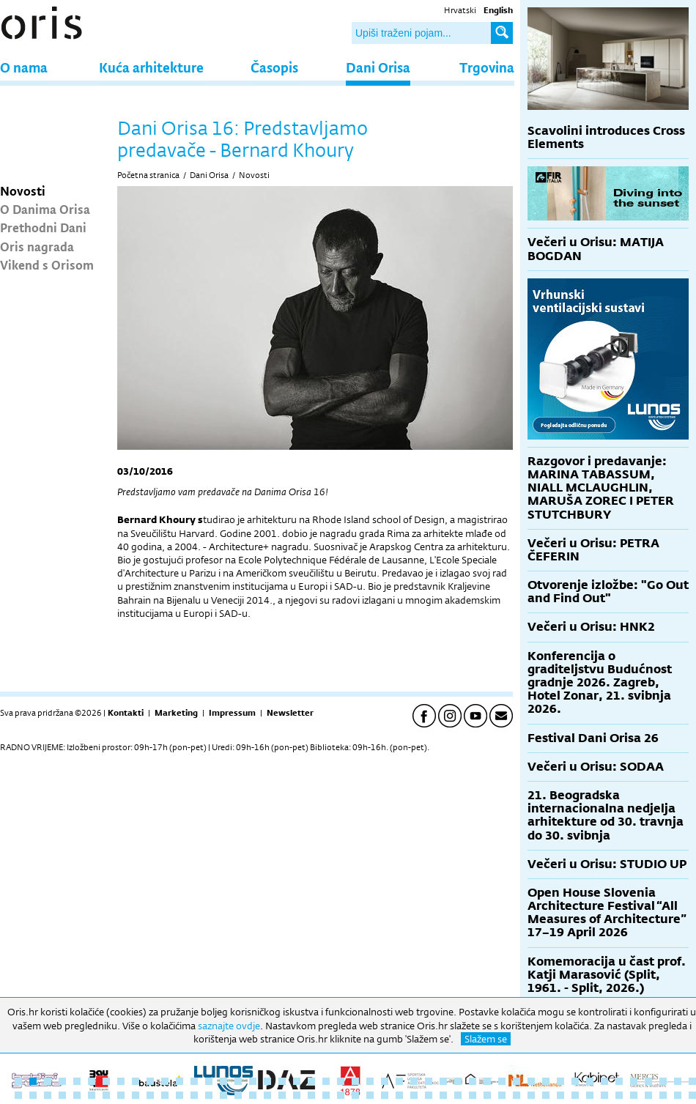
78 (458, 1095)
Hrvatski (460, 10)
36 (531, 1081)
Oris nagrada (37, 246)
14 (208, 1081)
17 (252, 1081)
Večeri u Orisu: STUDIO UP (606, 864)
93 (677, 1095)
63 (238, 1095)
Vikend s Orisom (47, 264)
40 (589, 1081)
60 (194, 1095)
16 (238, 1081)
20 (296, 1081)
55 (121, 1095)
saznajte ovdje (229, 1025)
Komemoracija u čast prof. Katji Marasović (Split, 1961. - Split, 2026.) (606, 975)
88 (604, 1095)
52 (77, 1095)
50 (47, 1095)
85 (560, 1095)
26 (384, 1081)
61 (208, 1095)
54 (106, 1095)
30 (443, 1081)
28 (414, 1081)
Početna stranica (148, 175)
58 (165, 1095)
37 (545, 1081)
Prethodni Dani (43, 227)
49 (33, 1095)
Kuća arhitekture (151, 67)
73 (384, 1095)
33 (487, 1081)
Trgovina (486, 67)
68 (311, 1095)
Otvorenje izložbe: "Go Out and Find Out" (608, 591)
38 (560, 1081)
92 (663, 1095)
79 (472, 1095)
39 (575, 1081)
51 (62, 1095)
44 (648, 1081)
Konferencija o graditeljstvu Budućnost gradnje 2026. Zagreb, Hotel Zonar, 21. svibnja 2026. (599, 682)
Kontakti (126, 713)
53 (91, 1095)
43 (633, 1081)
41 (604, 1081)
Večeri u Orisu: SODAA (595, 766)
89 (619, 1095)
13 (194, 1081)
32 (472, 1081)
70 (340, 1095)
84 (545, 1095)
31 (458, 1081)
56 (135, 1095)
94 (692, 1095)
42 (619, 1081)
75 (414, 1095)
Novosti (22, 190)
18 (267, 1081)
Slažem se (485, 1038)
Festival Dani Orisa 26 (593, 738)
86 (575, 1095)
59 (179, 1095)
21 (311, 1081)
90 (633, 1095)
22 (326, 1081)
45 (663, 1081)
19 (282, 1081)
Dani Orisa (378, 67)
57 (150, 1095)
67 (296, 1095)
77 (443, 1095)
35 (516, 1081)
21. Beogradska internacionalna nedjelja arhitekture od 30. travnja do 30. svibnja (605, 815)
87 (589, 1095)
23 (340, 1081)
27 (399, 1081)
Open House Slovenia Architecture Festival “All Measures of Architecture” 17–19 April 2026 (606, 913)
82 (516, 1095)
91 (648, 1095)
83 (531, 1095)
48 (18, 1095)
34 (502, 1081)
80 (487, 1095)
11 (165, 1081)
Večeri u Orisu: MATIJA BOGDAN (595, 248)
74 (399, 1095)
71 (355, 1095)
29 (428, 1081)
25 (370, 1081)
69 (326, 1095)
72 (370, 1095)
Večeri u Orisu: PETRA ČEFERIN (593, 550)
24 (355, 1081)
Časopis (274, 67)
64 (252, 1095)
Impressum (232, 713)
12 (179, 1081)
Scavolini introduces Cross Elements (606, 137)
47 (692, 1081)
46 (677, 1081)
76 (428, 1095)
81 (502, 1095)
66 (282, 1095)
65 (267, 1095)
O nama (24, 67)
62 (223, 1095)
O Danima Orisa (45, 209)
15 (223, 1081)
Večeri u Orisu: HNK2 (591, 626)
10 (150, 1081)
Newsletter (290, 713)
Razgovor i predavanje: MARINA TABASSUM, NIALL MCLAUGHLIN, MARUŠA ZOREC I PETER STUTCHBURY (600, 487)
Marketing (176, 713)
